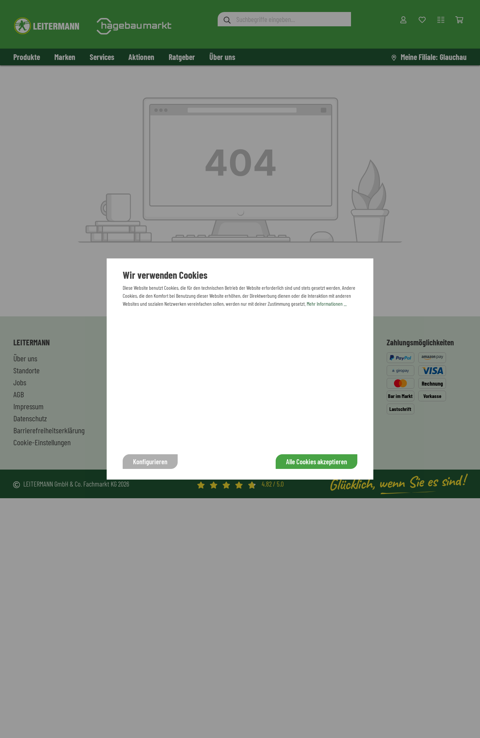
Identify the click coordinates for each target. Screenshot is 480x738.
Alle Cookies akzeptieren (316, 461)
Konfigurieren (150, 461)
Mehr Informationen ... (327, 303)
